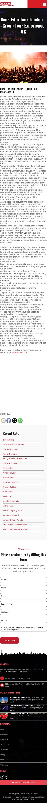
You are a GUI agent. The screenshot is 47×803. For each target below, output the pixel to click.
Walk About (8, 491)
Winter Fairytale (9, 473)
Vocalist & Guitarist (11, 501)
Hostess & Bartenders (19, 714)
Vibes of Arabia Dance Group (15, 529)
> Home (3, 729)
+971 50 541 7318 (19, 352)
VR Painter (7, 496)
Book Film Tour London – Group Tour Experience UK (18, 90)
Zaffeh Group (8, 440)
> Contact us (5, 750)
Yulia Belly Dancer (10, 449)
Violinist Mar (8, 506)
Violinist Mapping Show (12, 510)
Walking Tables (9, 487)
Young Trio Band (10, 454)
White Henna (8, 477)
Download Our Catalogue (23, 782)
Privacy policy (14, 794)
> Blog (2, 755)
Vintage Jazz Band (11, 515)
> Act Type (4, 739)
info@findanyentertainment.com (17, 678)
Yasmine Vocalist (10, 463)
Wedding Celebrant (11, 482)
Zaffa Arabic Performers (13, 444)
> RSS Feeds (4, 760)
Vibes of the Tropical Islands (15, 524)
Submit (9, 640)
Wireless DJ (7, 468)
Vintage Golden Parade (13, 520)
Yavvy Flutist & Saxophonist (15, 459)
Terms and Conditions (29, 794)
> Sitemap (4, 765)
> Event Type (4, 744)
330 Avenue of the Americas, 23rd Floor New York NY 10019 (24, 685)
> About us (4, 734)
